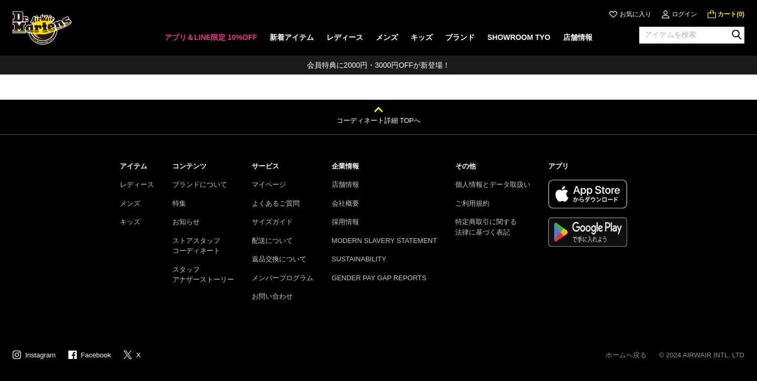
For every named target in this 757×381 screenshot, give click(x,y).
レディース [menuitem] (344, 37)
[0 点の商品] (726, 14)
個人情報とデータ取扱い (492, 184)
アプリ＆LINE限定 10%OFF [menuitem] (211, 37)
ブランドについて (199, 184)
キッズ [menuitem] (422, 37)
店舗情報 (345, 184)
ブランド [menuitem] (460, 37)
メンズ (130, 203)
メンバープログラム (282, 278)
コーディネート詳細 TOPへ (378, 120)
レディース (137, 184)
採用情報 (345, 222)
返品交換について (279, 259)
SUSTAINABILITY (359, 259)
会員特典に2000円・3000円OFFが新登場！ (378, 65)
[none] (210, 41)
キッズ (130, 222)
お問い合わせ (272, 296)
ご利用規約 (472, 203)
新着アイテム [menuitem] (292, 37)
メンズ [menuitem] (387, 37)
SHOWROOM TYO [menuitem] (518, 37)
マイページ (269, 184)
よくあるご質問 (276, 203)
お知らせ (186, 222)
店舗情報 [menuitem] (577, 37)
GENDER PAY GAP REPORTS (379, 278)
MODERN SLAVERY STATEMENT (384, 241)
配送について (272, 241)
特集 (179, 203)
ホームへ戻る (626, 355)
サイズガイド (272, 222)
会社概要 (345, 203)
